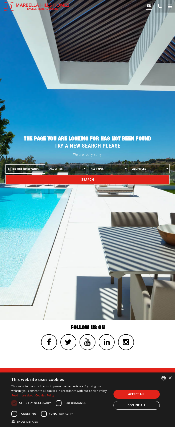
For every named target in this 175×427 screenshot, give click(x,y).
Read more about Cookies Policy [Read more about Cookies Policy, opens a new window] (32, 395)
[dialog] (87, 399)
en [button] (149, 6)
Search (87, 179)
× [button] (170, 378)
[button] (60, 421)
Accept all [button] (136, 394)
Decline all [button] (137, 405)
